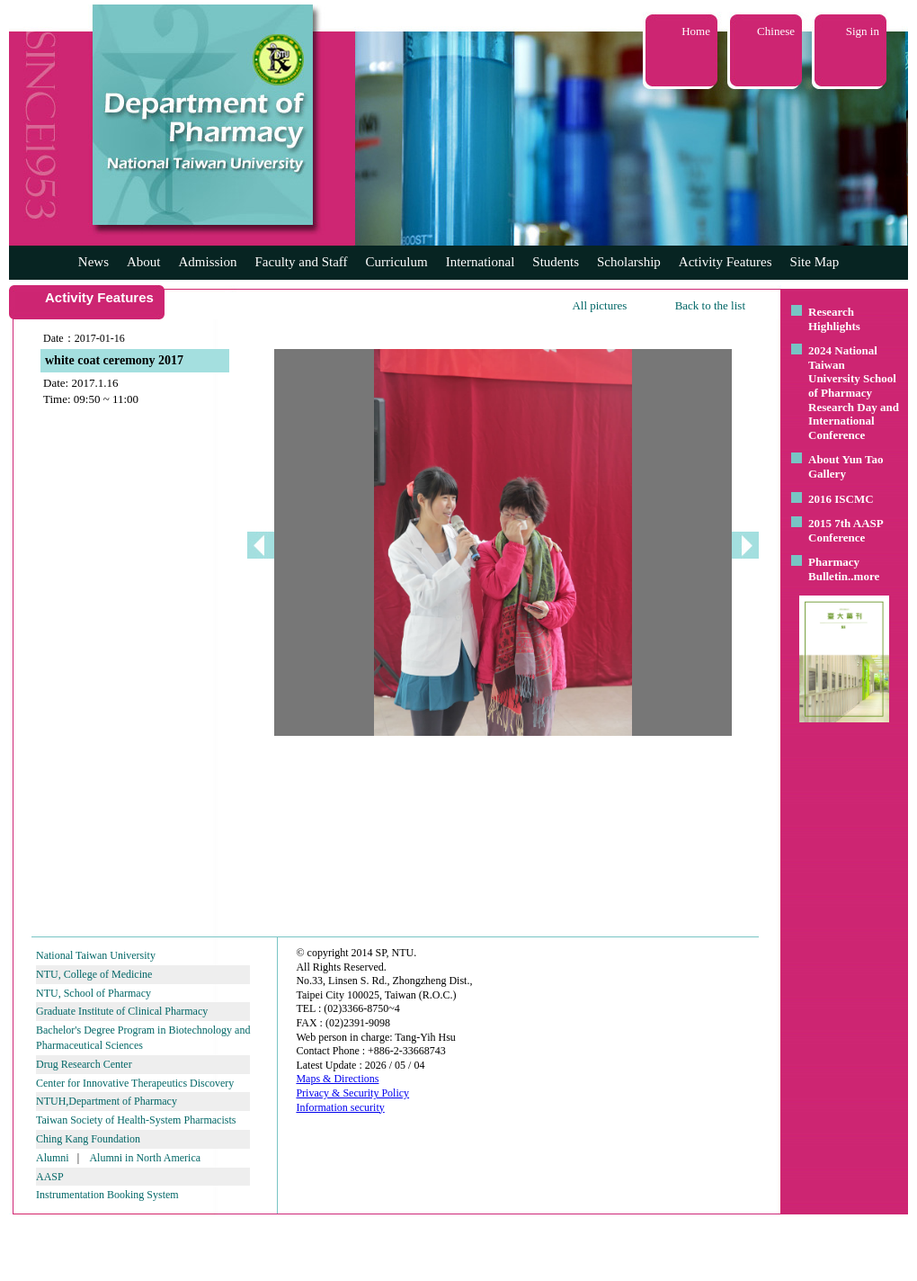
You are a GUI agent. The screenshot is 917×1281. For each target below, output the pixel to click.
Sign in (862, 31)
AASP (50, 1176)
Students (555, 262)
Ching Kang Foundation (88, 1139)
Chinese (776, 31)
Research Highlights (834, 319)
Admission (207, 262)
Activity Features (725, 262)
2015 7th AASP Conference (845, 530)
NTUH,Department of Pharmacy (106, 1101)
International (480, 262)
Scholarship (629, 262)
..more (863, 576)
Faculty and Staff (301, 262)
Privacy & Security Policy (352, 1093)
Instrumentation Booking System (107, 1194)
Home (695, 31)
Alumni (52, 1157)
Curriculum (397, 262)
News (93, 262)
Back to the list (710, 305)
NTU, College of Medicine (94, 974)
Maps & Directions (337, 1078)
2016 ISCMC (841, 499)
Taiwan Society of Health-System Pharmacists (136, 1120)
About (144, 262)
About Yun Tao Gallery (846, 466)
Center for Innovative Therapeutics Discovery (135, 1083)
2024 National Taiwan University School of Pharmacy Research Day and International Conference (853, 393)
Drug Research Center (84, 1064)
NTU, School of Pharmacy (93, 993)
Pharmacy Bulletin (833, 569)
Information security (340, 1107)
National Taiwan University (96, 955)
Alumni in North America (144, 1157)
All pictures (599, 305)
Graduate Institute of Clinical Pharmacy (122, 1011)
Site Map (815, 262)
